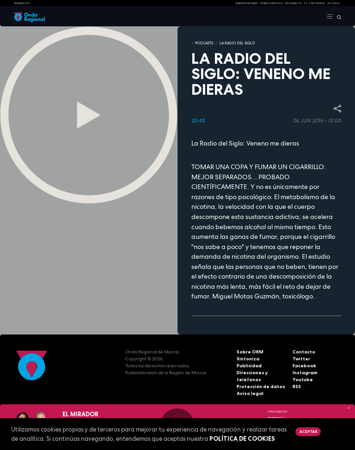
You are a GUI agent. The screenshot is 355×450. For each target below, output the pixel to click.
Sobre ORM (250, 352)
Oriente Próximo (246, 3)
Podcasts (204, 43)
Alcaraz (333, 3)
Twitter (301, 359)
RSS (297, 386)
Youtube (303, 380)
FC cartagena (314, 3)
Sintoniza (248, 359)
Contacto (304, 352)
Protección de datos (261, 386)
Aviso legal (250, 393)
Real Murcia (293, 3)
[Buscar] (337, 16)
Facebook (304, 366)
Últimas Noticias (271, 3)
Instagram (305, 373)
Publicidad (249, 366)
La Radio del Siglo (237, 43)
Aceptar (308, 431)
